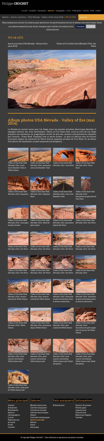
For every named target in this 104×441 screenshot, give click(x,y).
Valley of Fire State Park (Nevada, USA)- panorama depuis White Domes (40, 325)
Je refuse (91, 26)
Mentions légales (83, 415)
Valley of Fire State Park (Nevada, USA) (84, 271)
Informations (52, 29)
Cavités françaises (38, 407)
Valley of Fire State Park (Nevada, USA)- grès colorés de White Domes (62, 325)
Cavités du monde (38, 410)
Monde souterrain (38, 405)
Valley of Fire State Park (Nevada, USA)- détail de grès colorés (40, 222)
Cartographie (60, 10)
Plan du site (80, 412)
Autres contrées (15, 43)
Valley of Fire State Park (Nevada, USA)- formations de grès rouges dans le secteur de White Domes (85, 328)
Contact (98, 10)
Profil (92, 10)
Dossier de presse (83, 405)
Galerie (51, 10)
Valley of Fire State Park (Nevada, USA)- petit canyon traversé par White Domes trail (17, 357)
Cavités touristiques (39, 412)
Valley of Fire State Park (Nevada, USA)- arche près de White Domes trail (18, 387)
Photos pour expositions (80, 408)
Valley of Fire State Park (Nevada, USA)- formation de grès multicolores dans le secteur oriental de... (63, 298)
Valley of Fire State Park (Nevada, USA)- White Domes (17, 325)
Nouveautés (42, 10)
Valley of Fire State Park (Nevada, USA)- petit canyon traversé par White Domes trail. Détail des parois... (63, 359)
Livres (68, 10)
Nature (33, 422)
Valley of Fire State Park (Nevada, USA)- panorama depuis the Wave (63, 222)
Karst (32, 424)
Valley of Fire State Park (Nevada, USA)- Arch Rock (63, 164)
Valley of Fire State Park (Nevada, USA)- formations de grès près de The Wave (85, 195)
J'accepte (80, 26)
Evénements (58, 405)
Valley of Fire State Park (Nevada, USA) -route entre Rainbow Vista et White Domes (17, 166)
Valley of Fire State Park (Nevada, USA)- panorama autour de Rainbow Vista (40, 165)
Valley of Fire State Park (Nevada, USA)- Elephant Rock (40, 194)
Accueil (24, 10)
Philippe (15, 3)
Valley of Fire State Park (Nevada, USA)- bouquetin (18, 192)
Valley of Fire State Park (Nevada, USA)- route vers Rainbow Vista (63, 194)
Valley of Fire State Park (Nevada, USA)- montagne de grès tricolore (18, 222)
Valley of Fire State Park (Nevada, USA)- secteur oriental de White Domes (17, 296)
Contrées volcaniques (40, 417)
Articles (86, 10)
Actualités (32, 10)
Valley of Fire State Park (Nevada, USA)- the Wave (85, 221)
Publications (76, 10)
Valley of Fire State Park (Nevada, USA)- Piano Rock (84, 165)
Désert (33, 415)
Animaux (34, 427)
